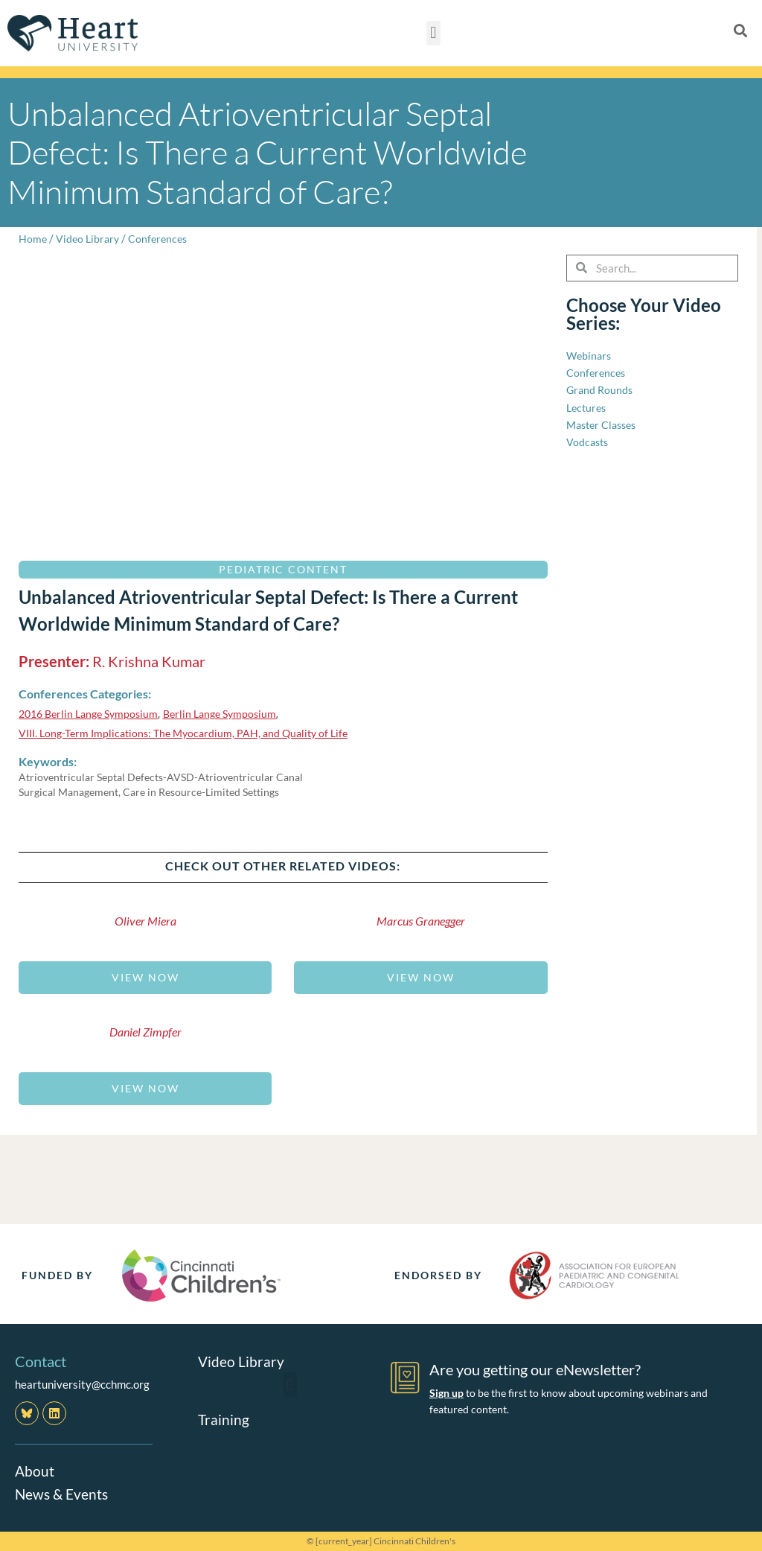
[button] (433, 33)
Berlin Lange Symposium (232, 713)
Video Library (90, 238)
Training (224, 1419)
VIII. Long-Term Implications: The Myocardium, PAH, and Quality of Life (191, 732)
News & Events (63, 1493)
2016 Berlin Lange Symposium (93, 713)
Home (33, 238)
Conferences (162, 238)
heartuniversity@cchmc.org (82, 1384)
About (35, 1471)
